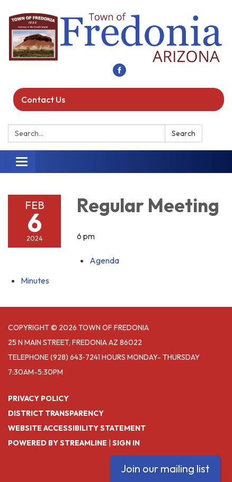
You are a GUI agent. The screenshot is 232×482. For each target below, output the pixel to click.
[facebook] (119, 73)
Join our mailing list (165, 468)
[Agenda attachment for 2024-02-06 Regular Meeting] (104, 260)
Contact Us (43, 99)
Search (183, 133)
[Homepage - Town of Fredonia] (116, 37)
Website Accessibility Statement (77, 428)
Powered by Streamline (57, 443)
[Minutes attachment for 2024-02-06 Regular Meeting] (35, 280)
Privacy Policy (38, 398)
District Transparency (56, 413)
